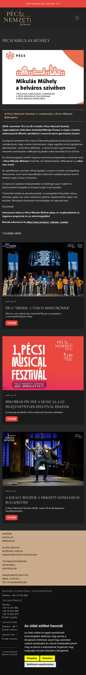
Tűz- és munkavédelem (14, 582)
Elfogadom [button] (32, 658)
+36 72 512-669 (10, 611)
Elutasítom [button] (47, 658)
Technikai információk (14, 561)
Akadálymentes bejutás (15, 575)
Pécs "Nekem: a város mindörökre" (37, 308)
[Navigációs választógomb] (77, 18)
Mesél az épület (11, 579)
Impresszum (8, 541)
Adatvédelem (9, 568)
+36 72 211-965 (10, 608)
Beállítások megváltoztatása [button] (40, 664)
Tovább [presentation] (11, 323)
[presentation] (43, 269)
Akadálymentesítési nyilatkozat (19, 555)
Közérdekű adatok (12, 551)
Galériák (7, 534)
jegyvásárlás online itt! (43, 3)
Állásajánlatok (11, 547)
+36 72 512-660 (19, 595)
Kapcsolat (8, 537)
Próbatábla (8, 565)
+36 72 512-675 (10, 614)
